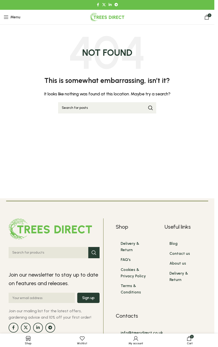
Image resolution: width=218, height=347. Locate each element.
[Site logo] (107, 16)
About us (177, 263)
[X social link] (104, 4)
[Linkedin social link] (110, 4)
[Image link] (50, 228)
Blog (173, 243)
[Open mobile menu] (12, 17)
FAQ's (126, 259)
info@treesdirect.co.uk (142, 332)
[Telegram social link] (116, 4)
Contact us (179, 253)
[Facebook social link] (98, 4)
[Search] (107, 107)
